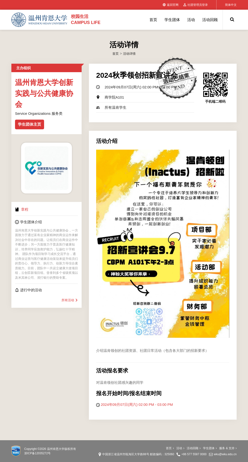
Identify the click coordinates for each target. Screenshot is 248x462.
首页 (153, 20)
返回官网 (170, 4)
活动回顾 (210, 20)
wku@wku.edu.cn (225, 454)
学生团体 (172, 20)
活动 (191, 20)
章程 (24, 209)
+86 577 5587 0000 (194, 454)
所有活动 (70, 300)
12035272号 (43, 453)
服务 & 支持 (228, 448)
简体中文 (231, 4)
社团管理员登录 (195, 4)
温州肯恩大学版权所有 (61, 449)
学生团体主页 (29, 124)
